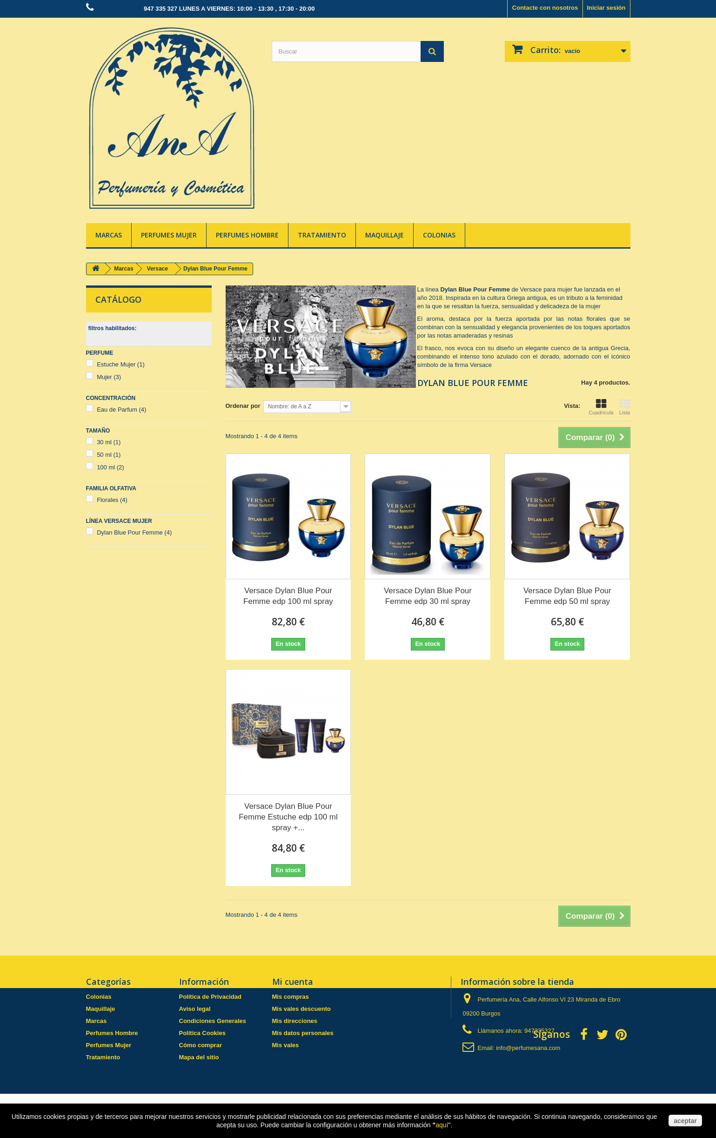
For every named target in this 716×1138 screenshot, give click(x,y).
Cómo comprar (200, 1045)
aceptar (685, 1120)
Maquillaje (384, 234)
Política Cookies (202, 1033)
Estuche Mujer (121, 364)
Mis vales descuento (301, 1008)
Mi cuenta (292, 981)
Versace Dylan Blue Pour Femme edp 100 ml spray (288, 596)
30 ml (108, 442)
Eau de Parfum (121, 409)
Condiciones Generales (213, 1020)
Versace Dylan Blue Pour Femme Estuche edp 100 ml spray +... (288, 817)
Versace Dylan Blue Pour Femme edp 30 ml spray (428, 596)
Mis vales (285, 1045)
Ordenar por (243, 405)
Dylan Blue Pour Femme (134, 532)
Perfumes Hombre (247, 234)
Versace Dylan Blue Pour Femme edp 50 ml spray (567, 596)
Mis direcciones (295, 1020)
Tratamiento (322, 234)
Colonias (439, 234)
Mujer (109, 376)
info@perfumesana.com (528, 1047)
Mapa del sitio (199, 1057)
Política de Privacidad (210, 996)
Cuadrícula (601, 407)
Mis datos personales (303, 1033)
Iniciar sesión (606, 7)
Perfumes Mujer (169, 234)
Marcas (108, 234)
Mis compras (290, 996)
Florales (112, 499)
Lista (624, 407)
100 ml (110, 467)
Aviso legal (195, 1008)
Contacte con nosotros (545, 7)
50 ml (108, 454)
